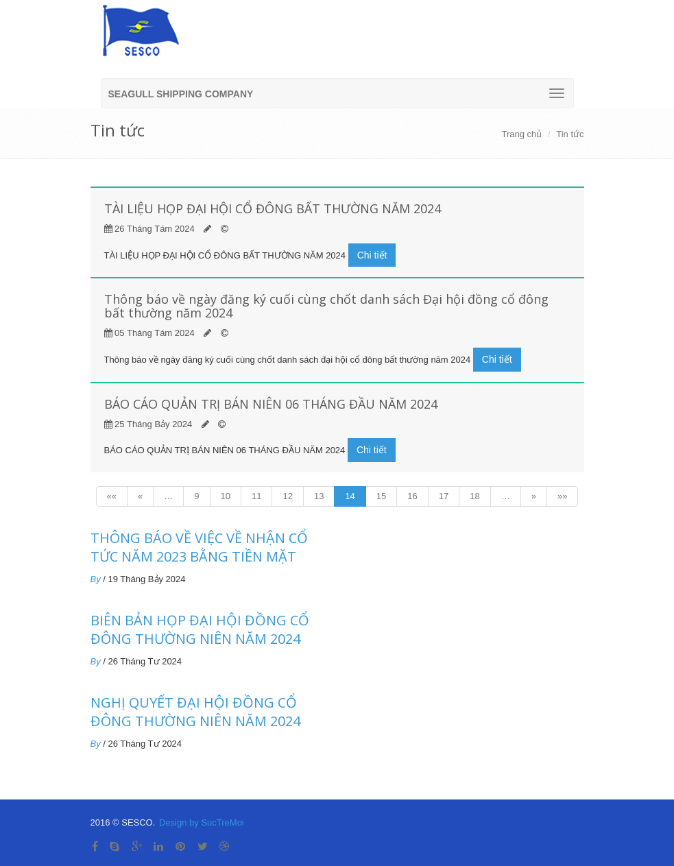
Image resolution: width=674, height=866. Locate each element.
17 (443, 496)
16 (412, 496)
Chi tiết (372, 255)
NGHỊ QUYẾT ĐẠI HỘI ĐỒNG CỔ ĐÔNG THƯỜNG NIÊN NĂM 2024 (195, 711)
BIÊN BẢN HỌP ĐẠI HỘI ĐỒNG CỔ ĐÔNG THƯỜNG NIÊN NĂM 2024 (200, 629)
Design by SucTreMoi (201, 822)
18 (474, 496)
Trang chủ (522, 134)
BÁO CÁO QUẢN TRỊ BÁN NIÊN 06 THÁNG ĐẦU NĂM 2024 (270, 404)
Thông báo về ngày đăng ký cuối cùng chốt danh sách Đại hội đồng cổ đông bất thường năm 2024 (326, 306)
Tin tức (569, 134)
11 (256, 496)
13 (319, 496)
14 (349, 496)
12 (287, 496)
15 (381, 496)
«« (112, 496)
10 (225, 496)
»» (562, 496)
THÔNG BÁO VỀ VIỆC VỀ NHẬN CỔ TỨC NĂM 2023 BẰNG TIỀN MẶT (199, 547)
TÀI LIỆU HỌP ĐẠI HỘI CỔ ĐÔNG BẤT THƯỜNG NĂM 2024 (272, 208)
